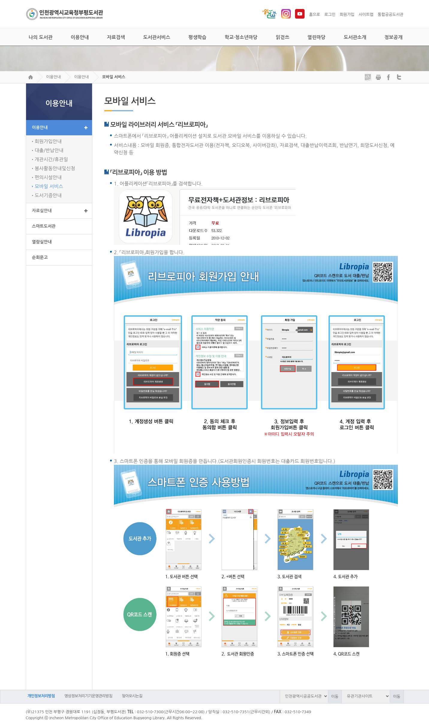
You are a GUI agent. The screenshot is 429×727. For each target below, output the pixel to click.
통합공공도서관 (391, 15)
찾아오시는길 (132, 696)
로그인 (329, 15)
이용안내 (53, 77)
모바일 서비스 (113, 77)
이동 (334, 696)
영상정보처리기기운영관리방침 (88, 696)
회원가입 (347, 15)
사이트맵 (366, 15)
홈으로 (314, 15)
